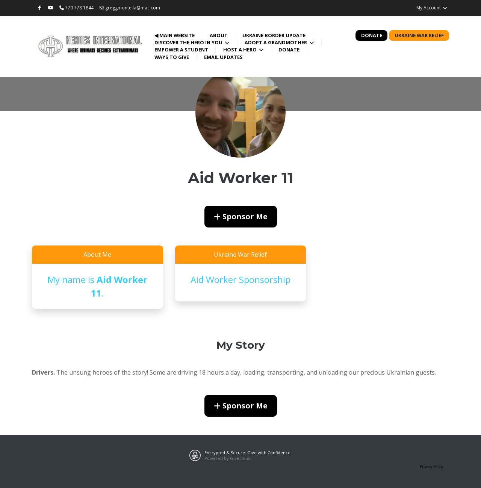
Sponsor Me (241, 216)
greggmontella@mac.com (130, 8)
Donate (288, 49)
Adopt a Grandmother (276, 42)
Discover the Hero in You (189, 42)
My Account (432, 8)
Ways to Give (171, 57)
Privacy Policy (431, 466)
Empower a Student (181, 49)
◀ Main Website (174, 35)
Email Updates (223, 57)
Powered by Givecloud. (228, 458)
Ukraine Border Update (274, 35)
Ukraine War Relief (419, 35)
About (219, 35)
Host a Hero (240, 49)
